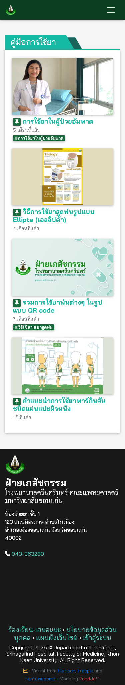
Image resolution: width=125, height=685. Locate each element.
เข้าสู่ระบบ (97, 637)
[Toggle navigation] (111, 10)
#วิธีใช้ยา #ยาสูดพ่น (34, 327)
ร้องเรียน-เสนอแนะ (34, 629)
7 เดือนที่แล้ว (26, 228)
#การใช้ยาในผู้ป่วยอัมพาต (39, 138)
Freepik (85, 671)
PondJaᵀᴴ (89, 679)
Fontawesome (40, 679)
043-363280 (24, 553)
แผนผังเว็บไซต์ (57, 637)
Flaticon (66, 671)
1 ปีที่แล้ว (22, 417)
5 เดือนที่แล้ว (26, 130)
